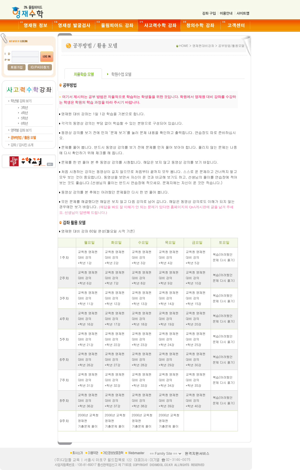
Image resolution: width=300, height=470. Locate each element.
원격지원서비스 (197, 453)
